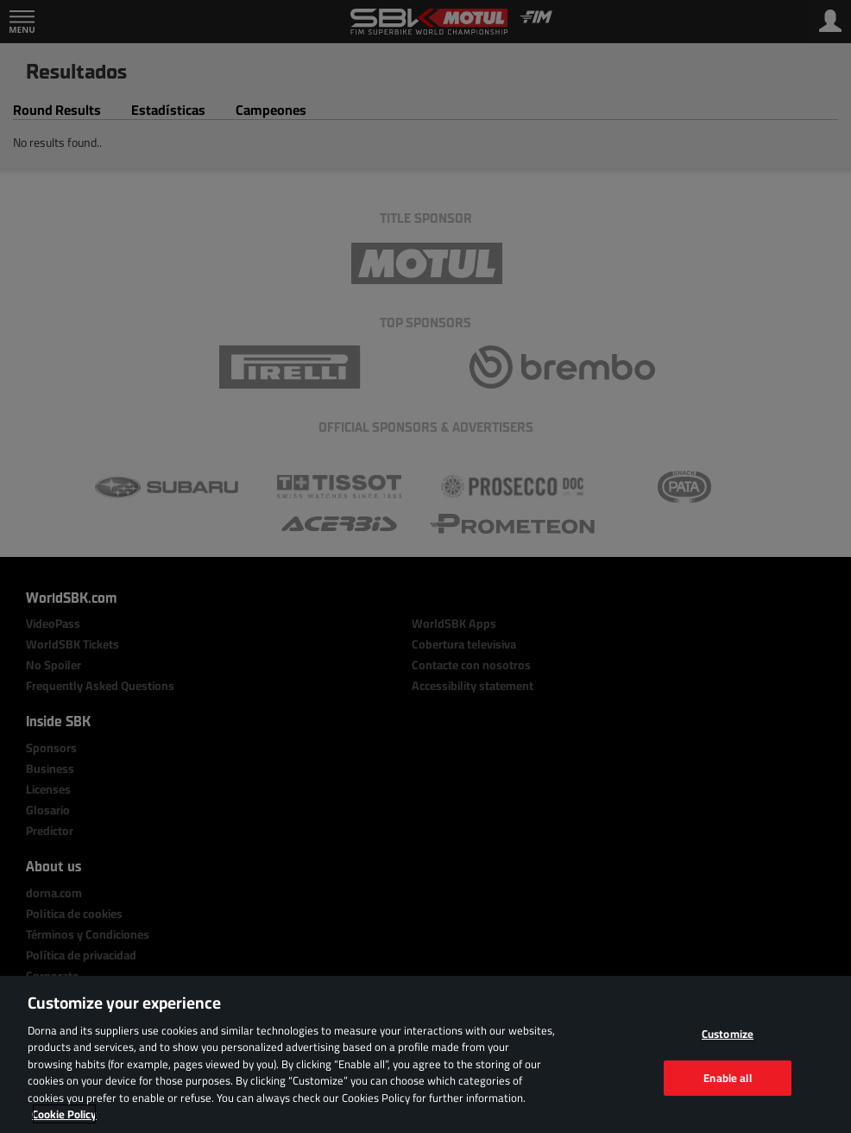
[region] (425, 1054)
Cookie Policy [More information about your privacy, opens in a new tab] (64, 1114)
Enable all (727, 1077)
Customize (727, 1033)
